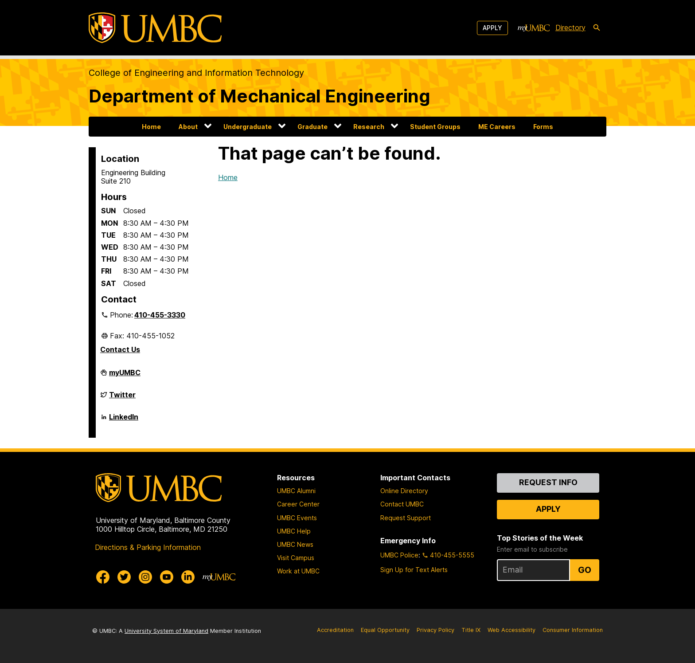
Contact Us (120, 349)
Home (151, 126)
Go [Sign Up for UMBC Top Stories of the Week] (584, 570)
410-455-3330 (159, 314)
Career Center (298, 504)
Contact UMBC (402, 504)
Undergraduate (247, 126)
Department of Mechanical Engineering (259, 96)
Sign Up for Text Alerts (414, 569)
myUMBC (125, 376)
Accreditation (335, 630)
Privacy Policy (435, 630)
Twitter (122, 398)
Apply (492, 27)
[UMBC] (155, 27)
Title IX (470, 630)
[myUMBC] (533, 28)
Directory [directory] (570, 27)
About (188, 126)
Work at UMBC (298, 571)
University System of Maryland (166, 631)
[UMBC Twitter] (124, 577)
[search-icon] (596, 28)
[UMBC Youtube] (166, 577)
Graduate (312, 126)
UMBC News (295, 544)
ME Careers (496, 126)
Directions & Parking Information (148, 547)
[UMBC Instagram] (145, 577)
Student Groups (435, 126)
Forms (543, 126)
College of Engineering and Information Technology (196, 72)
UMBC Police (399, 555)
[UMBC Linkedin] (188, 577)
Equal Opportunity (385, 630)
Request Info (548, 482)
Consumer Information (573, 630)
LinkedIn (123, 420)
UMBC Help (294, 531)
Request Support (405, 518)
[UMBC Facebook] (103, 577)
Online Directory (404, 490)
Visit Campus (295, 557)
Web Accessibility (511, 630)
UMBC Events (297, 518)
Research (368, 126)
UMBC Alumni (296, 490)
